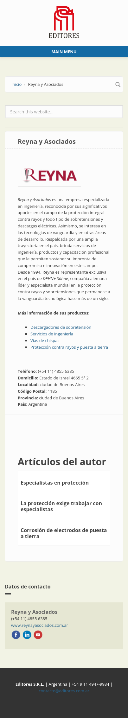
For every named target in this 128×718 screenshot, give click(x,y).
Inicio (16, 84)
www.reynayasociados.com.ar (39, 625)
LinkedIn (27, 634)
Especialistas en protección (55, 482)
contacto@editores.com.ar (64, 691)
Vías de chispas (45, 340)
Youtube (38, 634)
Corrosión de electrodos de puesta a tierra (64, 533)
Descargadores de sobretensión (60, 327)
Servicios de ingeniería (51, 334)
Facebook (16, 634)
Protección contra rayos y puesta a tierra (69, 347)
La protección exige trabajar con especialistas (61, 506)
